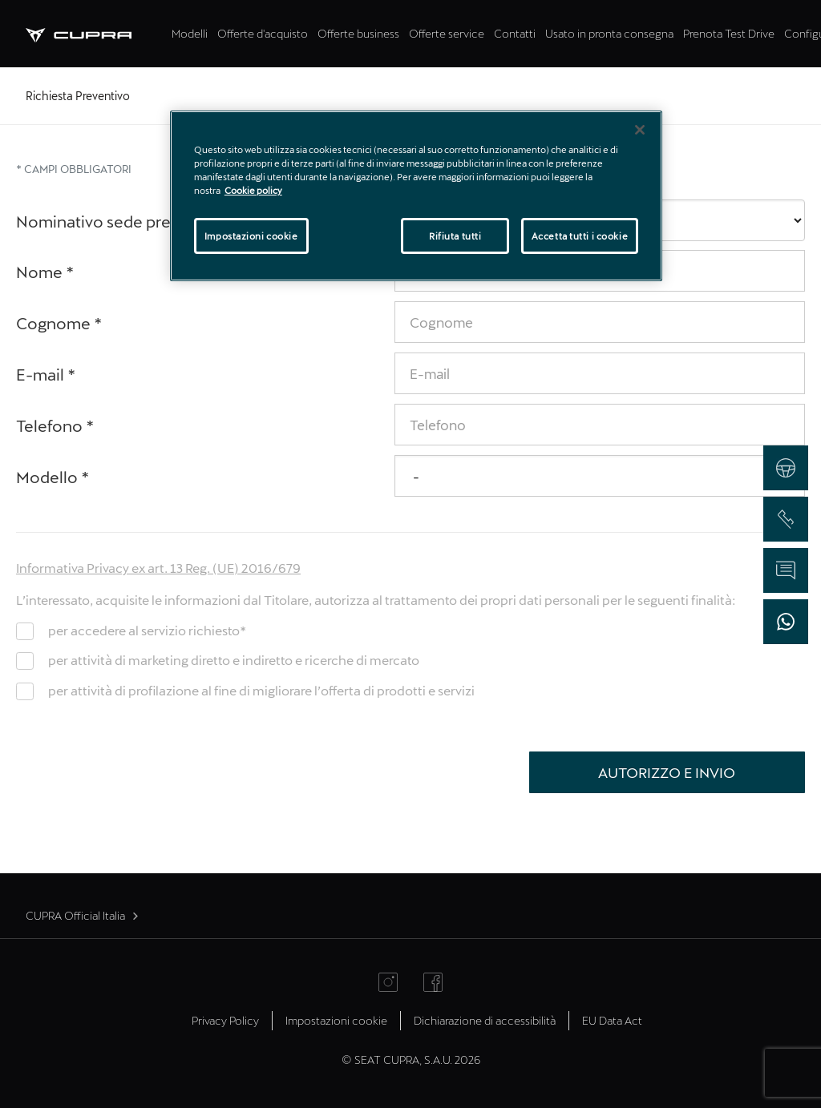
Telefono (55, 425)
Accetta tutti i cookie (580, 236)
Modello (53, 476)
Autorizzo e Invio (666, 772)
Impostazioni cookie (336, 1020)
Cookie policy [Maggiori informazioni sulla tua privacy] (253, 190)
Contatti (515, 33)
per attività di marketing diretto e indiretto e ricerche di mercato (233, 659)
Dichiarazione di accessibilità (485, 1020)
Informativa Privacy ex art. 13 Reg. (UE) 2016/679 (158, 567)
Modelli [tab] (190, 33)
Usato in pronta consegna (609, 33)
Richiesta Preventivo (78, 96)
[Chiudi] (639, 129)
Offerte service (446, 33)
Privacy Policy (225, 1020)
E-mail (46, 374)
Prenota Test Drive (728, 33)
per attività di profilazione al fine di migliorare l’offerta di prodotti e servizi (261, 690)
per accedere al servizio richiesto (147, 630)
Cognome (59, 322)
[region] (416, 196)
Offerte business (358, 33)
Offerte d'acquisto (262, 33)
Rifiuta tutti (455, 236)
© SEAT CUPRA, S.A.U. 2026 (411, 1059)
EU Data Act (612, 1020)
